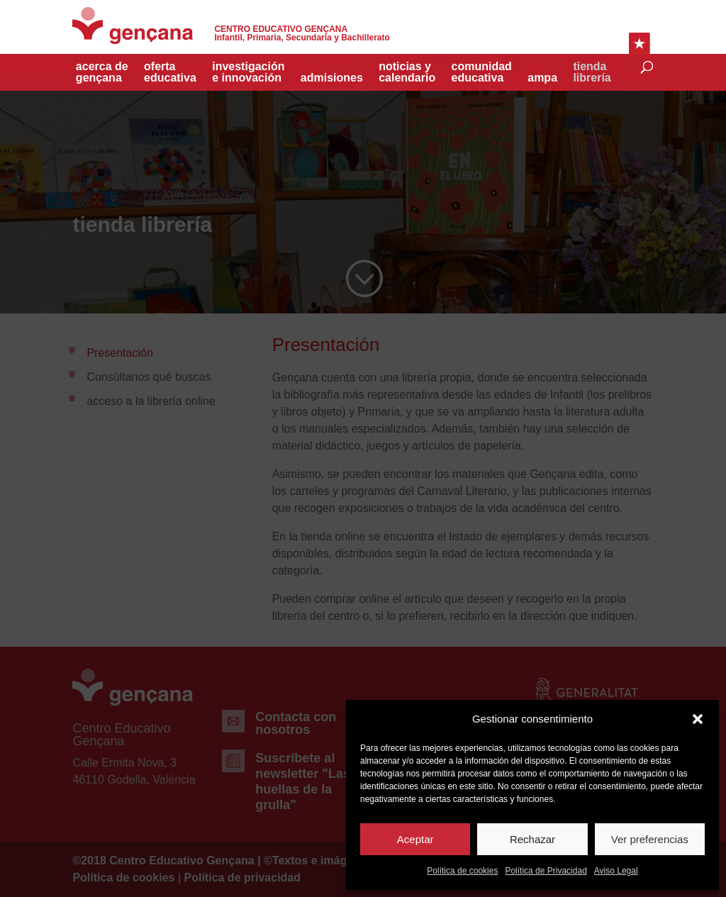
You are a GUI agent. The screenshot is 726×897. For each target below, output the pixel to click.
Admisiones (332, 78)
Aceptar (415, 839)
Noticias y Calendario (407, 72)
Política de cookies (462, 871)
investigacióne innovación (248, 72)
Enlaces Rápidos (639, 43)
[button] (698, 719)
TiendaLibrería (591, 72)
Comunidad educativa (482, 72)
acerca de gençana (102, 72)
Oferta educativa (170, 72)
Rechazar (532, 839)
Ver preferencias (649, 839)
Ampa (542, 78)
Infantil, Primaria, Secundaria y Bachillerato (301, 34)
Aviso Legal (616, 871)
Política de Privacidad (545, 871)
